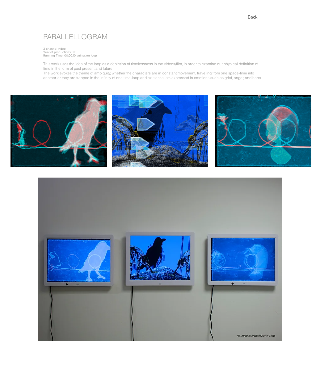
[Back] (253, 16)
